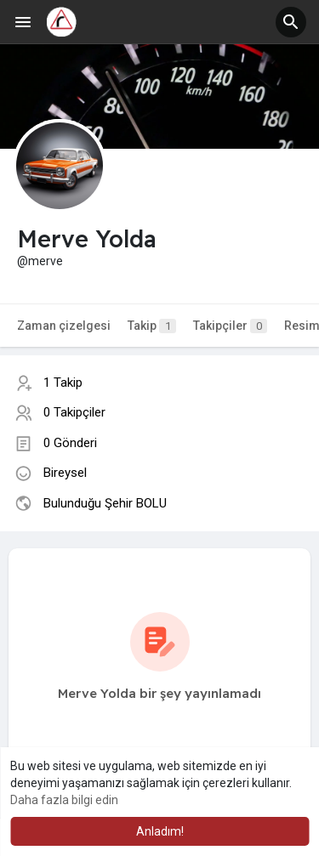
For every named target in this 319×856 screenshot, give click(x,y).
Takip (152, 326)
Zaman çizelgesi (64, 325)
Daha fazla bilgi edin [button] (64, 800)
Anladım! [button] (160, 831)
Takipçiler (230, 326)
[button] (291, 22)
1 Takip (63, 382)
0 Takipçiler (74, 412)
